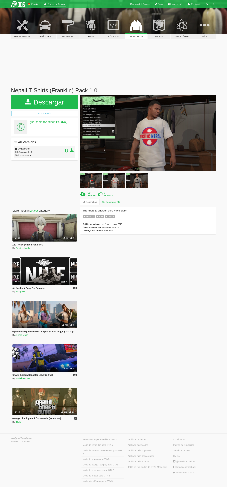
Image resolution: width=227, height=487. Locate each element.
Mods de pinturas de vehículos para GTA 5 (102, 452)
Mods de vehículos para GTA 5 (98, 445)
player (34, 210)
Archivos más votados (138, 461)
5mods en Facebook (184, 467)
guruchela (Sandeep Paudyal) (48, 122)
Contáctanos (179, 439)
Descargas (91, 195)
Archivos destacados (138, 445)
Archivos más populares (139, 450)
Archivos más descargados (141, 456)
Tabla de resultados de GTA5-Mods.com (147, 467)
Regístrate (194, 4)
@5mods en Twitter (184, 461)
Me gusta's (108, 195)
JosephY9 (20, 291)
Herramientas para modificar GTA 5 (100, 439)
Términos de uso (181, 450)
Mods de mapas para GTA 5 (96, 475)
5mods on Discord (183, 472)
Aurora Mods (21, 335)
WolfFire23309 (23, 378)
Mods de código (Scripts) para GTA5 (100, 464)
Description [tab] (90, 202)
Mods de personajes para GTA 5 (98, 470)
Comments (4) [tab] (111, 202)
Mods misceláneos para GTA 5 (98, 481)
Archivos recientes (137, 439)
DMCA (176, 456)
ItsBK (18, 422)
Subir (159, 4)
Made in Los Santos (21, 441)
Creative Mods (23, 248)
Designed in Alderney (21, 438)
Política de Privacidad (183, 445)
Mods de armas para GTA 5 (96, 459)
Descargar (44, 102)
